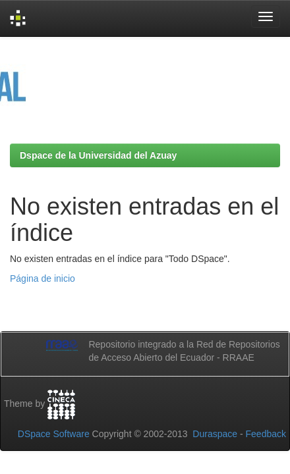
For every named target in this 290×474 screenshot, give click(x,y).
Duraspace (214, 434)
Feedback (266, 434)
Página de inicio (42, 278)
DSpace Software (54, 434)
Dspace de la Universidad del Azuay (98, 155)
